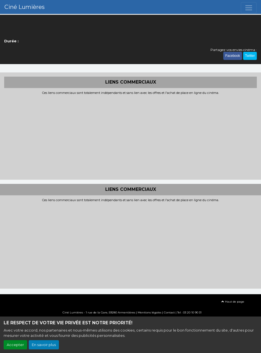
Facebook (232, 56)
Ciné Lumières (24, 7)
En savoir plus (44, 345)
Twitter (250, 56)
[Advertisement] (130, 137)
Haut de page (232, 301)
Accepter (15, 345)
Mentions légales (149, 312)
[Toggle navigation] (249, 7)
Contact (169, 312)
